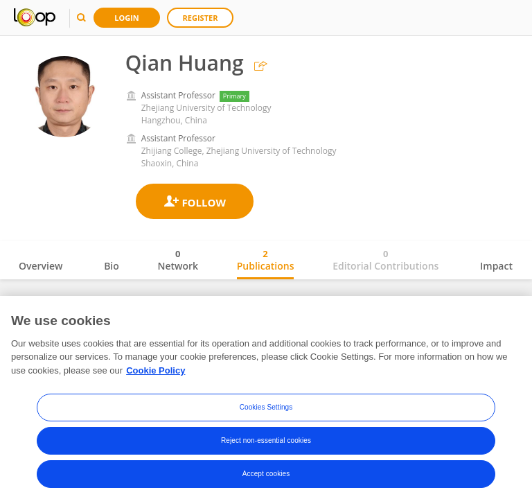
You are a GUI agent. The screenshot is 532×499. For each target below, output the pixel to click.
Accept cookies (266, 477)
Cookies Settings (266, 410)
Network (177, 259)
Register (200, 17)
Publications (265, 259)
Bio (111, 265)
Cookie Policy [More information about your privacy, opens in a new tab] (155, 373)
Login (126, 17)
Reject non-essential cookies (266, 444)
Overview (40, 265)
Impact (496, 265)
